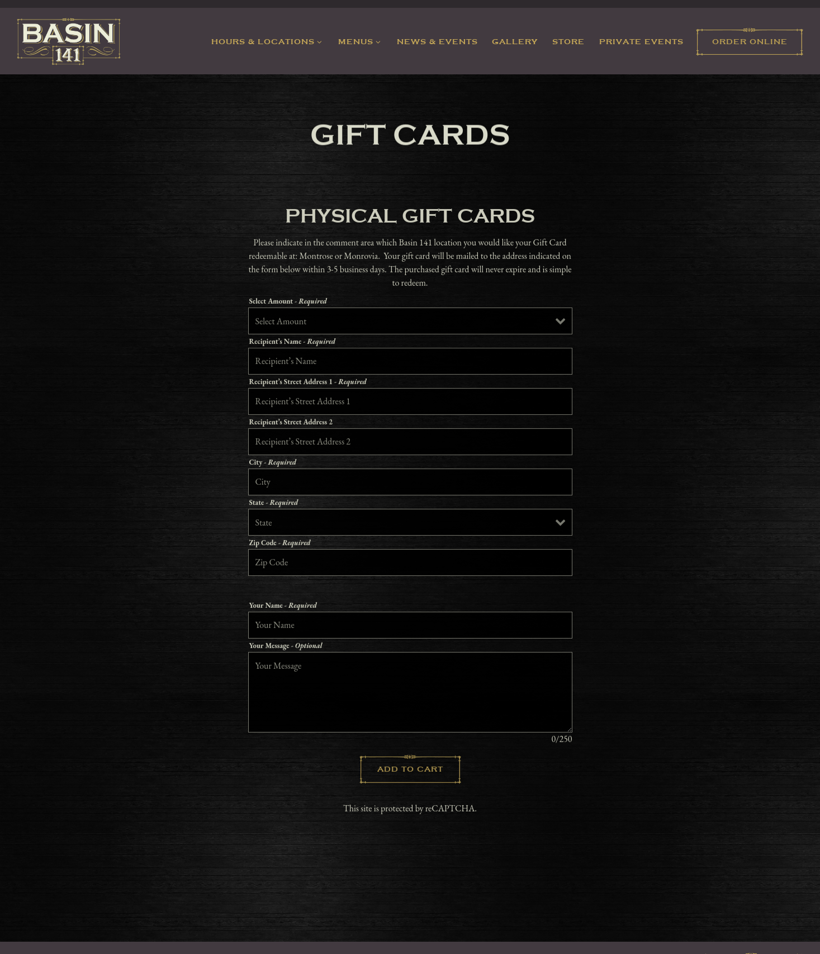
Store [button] (568, 41)
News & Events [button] (437, 41)
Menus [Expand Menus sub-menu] (361, 41)
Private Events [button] (641, 41)
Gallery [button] (515, 41)
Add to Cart (410, 771)
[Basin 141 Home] (69, 40)
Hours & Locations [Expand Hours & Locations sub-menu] (268, 41)
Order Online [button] (750, 41)
